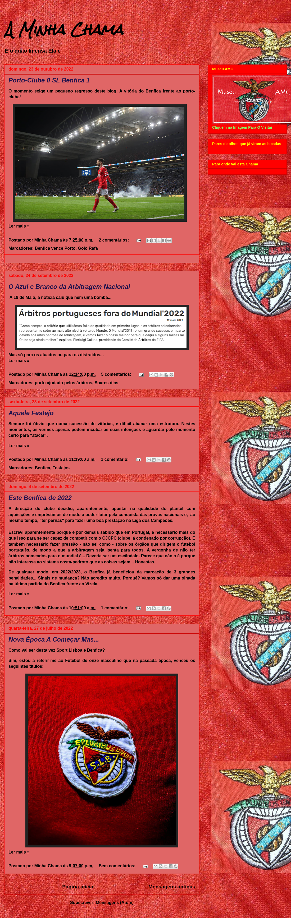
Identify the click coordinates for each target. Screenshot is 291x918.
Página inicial (78, 886)
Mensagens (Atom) (115, 902)
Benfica (42, 468)
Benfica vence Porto (55, 248)
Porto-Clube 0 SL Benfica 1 (49, 80)
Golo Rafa (88, 248)
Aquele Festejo (31, 412)
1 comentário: (115, 459)
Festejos (61, 468)
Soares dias (106, 383)
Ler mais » (18, 226)
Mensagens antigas (171, 886)
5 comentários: (116, 374)
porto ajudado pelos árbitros (63, 383)
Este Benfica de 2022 (40, 497)
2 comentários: (114, 240)
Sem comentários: (118, 866)
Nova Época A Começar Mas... (53, 639)
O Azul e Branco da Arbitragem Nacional (69, 286)
